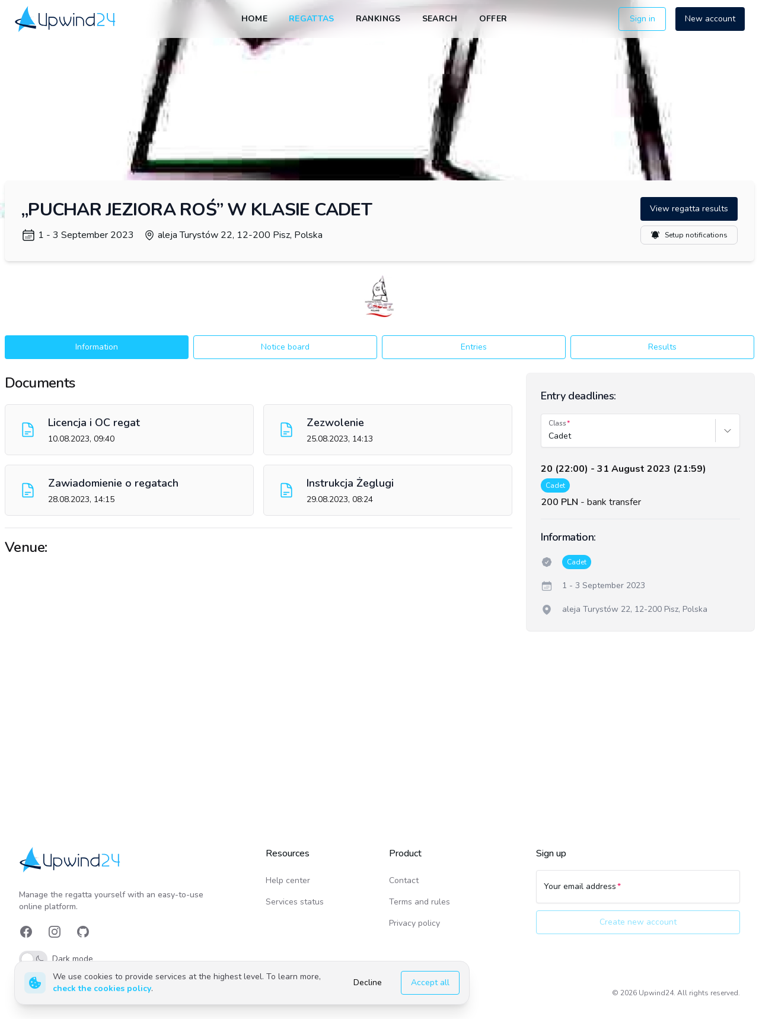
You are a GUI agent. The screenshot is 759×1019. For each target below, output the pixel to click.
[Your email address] (638, 892)
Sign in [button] (642, 18)
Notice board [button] (285, 347)
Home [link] (254, 18)
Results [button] (662, 347)
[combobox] (549, 436)
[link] (66, 18)
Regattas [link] (311, 18)
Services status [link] (295, 901)
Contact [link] (404, 880)
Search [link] (440, 18)
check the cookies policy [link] (102, 988)
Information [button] (96, 347)
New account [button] (710, 18)
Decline (367, 982)
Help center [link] (288, 880)
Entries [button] (474, 347)
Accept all (430, 982)
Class (557, 423)
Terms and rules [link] (419, 901)
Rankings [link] (378, 18)
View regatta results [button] (689, 208)
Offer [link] (493, 18)
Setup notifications (689, 235)
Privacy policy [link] (414, 923)
